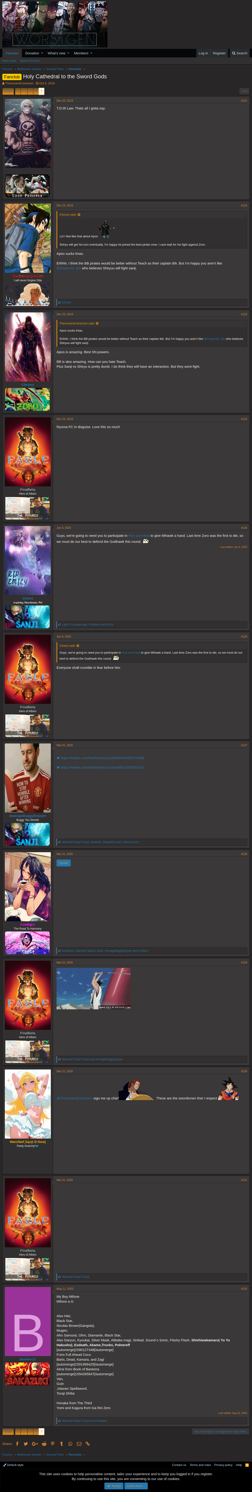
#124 (244, 419)
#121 (244, 100)
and (92, 1059)
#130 (244, 1071)
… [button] (24, 91)
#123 (244, 314)
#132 (244, 1288)
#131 (244, 1180)
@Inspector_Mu (69, 268)
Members (81, 53)
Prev (9, 91)
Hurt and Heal (139, 535)
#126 (244, 636)
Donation (32, 53)
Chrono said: (68, 214)
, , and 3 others (105, 950)
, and (87, 624)
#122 (244, 205)
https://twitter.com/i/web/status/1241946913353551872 (100, 767)
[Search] (240, 53)
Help (239, 1465)
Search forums (30, 60)
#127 (244, 745)
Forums (12, 53)
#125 (244, 527)
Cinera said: (67, 645)
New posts (9, 60)
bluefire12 (28, 1359)
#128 (244, 854)
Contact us (179, 1465)
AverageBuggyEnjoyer (27, 816)
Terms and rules (200, 1465)
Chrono (28, 385)
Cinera (27, 598)
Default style (13, 1465)
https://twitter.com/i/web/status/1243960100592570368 (100, 758)
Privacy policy (223, 1465)
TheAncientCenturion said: (77, 323)
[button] (42, 53)
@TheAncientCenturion (74, 1098)
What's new (57, 53)
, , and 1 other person (100, 842)
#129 (244, 962)
